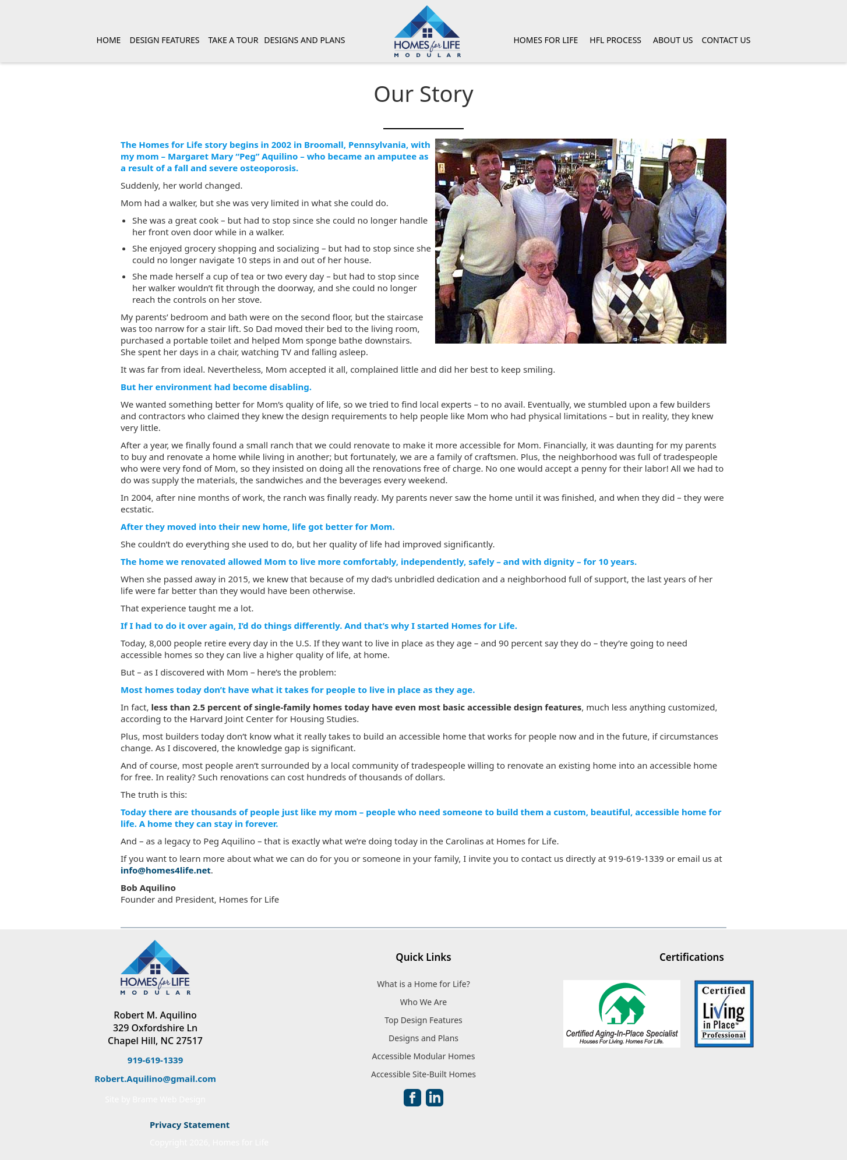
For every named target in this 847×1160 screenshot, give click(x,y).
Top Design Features (423, 1019)
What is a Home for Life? (423, 983)
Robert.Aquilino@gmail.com (155, 1078)
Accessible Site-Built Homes (423, 1074)
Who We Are (423, 1001)
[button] (164, 31)
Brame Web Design (169, 1099)
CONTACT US (726, 39)
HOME (109, 39)
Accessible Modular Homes (423, 1056)
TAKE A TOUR (234, 39)
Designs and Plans (423, 1038)
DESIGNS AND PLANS (304, 39)
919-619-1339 (155, 1060)
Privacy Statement (190, 1124)
